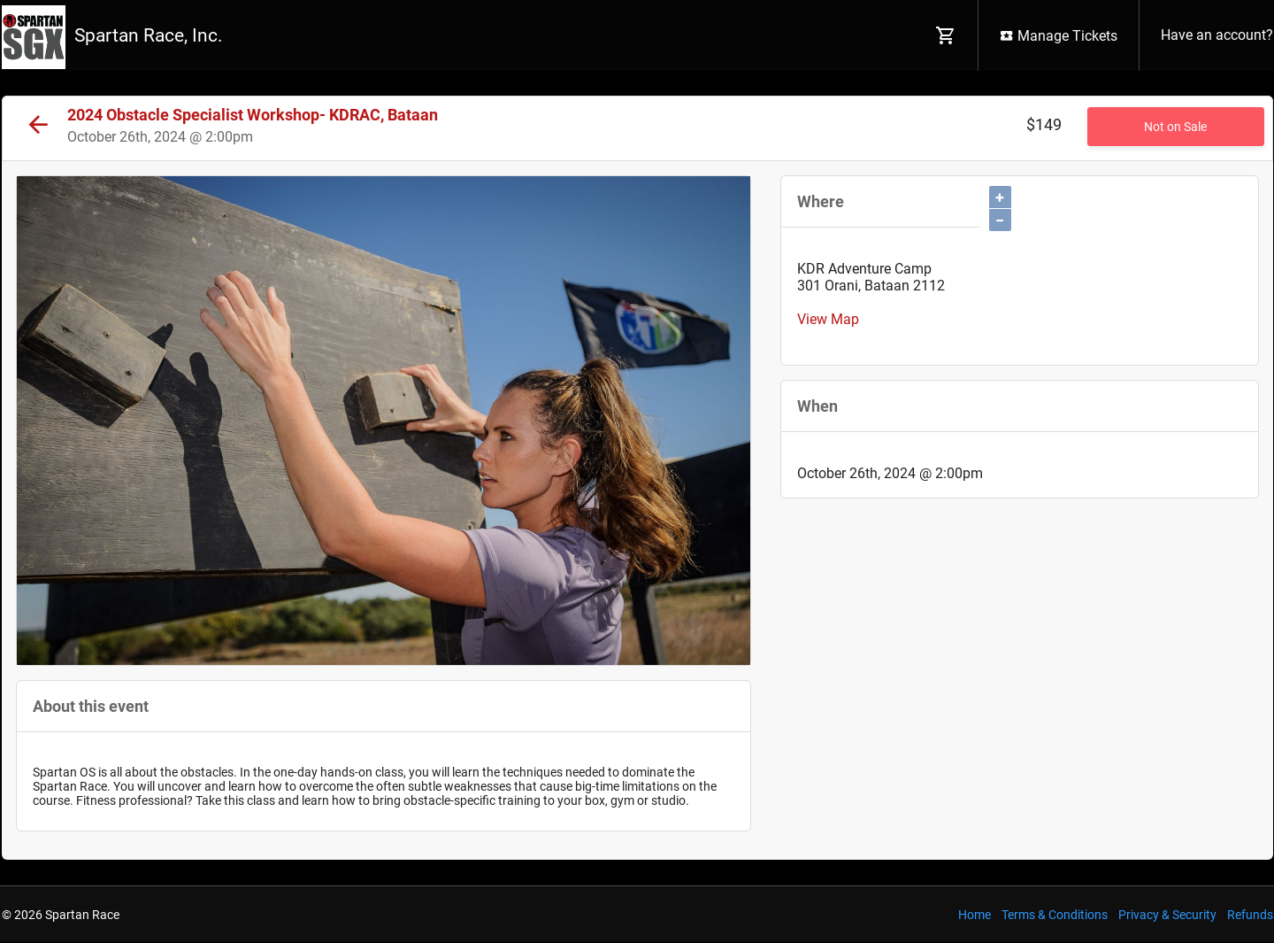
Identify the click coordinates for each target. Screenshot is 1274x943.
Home (974, 915)
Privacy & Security (1167, 915)
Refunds (1250, 915)
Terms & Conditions (1055, 915)
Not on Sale (1175, 127)
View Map (828, 319)
